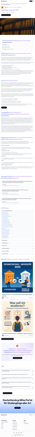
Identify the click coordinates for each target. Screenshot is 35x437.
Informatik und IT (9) (4, 245)
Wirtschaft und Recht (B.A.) (5, 236)
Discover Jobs (4, 107)
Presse (2, 426)
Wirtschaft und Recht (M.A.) (5, 237)
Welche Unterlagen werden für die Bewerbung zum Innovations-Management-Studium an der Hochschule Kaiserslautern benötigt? (17, 383)
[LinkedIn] (21, 432)
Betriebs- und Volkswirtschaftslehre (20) (7, 210)
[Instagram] (16, 432)
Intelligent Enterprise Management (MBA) (7, 224)
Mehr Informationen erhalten (7, 393)
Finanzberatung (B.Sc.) (5, 217)
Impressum (15, 435)
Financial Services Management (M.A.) (7, 216)
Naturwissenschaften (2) (5, 253)
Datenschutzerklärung (21, 435)
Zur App (31, 1)
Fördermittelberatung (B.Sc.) (5, 220)
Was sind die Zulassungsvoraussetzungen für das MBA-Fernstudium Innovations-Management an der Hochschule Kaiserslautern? (16, 371)
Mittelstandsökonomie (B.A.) (5, 232)
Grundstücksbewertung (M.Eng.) (6, 221)
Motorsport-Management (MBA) (6, 233)
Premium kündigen (26, 423)
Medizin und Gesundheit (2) (5, 251)
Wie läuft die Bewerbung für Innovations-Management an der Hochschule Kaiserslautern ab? (15, 374)
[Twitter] (18, 432)
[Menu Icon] (33, 1)
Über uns (2, 423)
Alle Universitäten (14, 429)
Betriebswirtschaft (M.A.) (5, 213)
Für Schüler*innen (14, 423)
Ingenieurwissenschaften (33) (5, 248)
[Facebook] (14, 432)
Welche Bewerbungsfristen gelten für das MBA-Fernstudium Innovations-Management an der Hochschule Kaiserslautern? (16, 378)
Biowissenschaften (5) (4, 240)
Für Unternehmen (14, 426)
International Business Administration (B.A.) (7, 225)
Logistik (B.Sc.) (4, 228)
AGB (12, 435)
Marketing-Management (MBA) (6, 229)
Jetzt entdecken (17, 407)
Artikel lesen (31, 297)
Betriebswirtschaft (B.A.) (5, 212)
